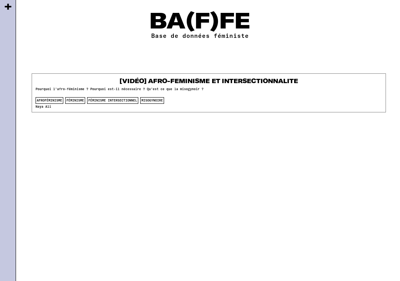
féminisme (75, 100)
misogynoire (152, 100)
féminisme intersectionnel (112, 100)
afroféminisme (49, 100)
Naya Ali (43, 106)
